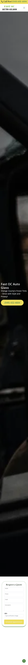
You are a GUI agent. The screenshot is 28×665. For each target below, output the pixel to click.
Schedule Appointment (14, 622)
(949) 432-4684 (12, 302)
